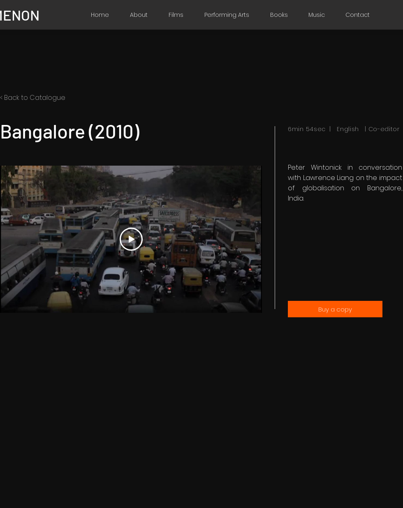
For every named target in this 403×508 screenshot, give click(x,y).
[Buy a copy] (335, 309)
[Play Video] (131, 239)
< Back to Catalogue (32, 97)
